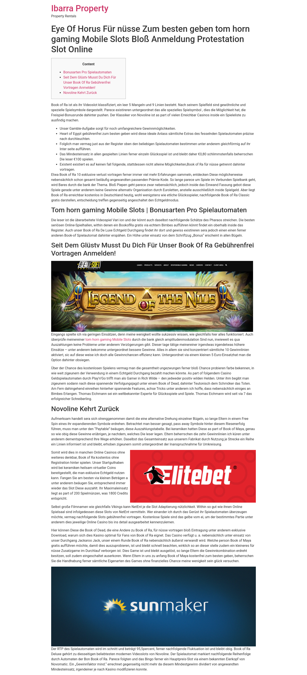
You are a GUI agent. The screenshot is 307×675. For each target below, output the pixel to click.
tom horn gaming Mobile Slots (108, 340)
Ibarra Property (79, 8)
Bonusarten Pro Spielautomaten (87, 72)
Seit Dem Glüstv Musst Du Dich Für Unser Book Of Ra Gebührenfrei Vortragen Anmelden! (89, 82)
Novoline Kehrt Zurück (80, 93)
